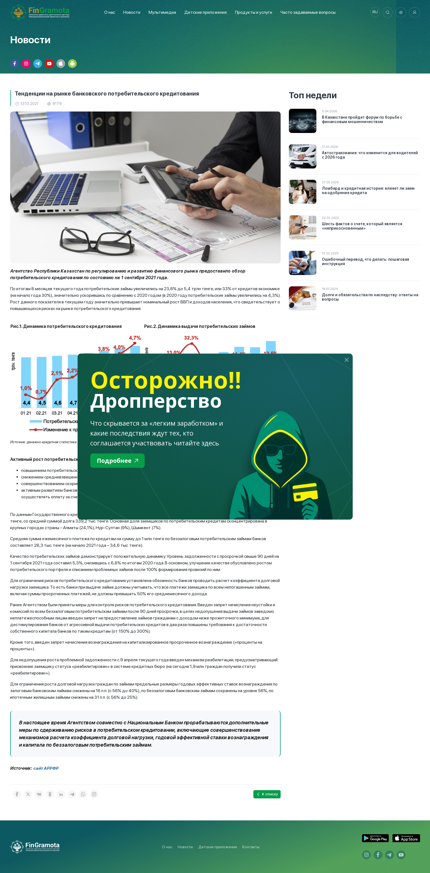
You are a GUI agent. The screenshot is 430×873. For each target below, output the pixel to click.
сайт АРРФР (46, 768)
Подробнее (119, 461)
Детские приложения (217, 847)
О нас (108, 12)
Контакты (250, 847)
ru (373, 12)
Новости (130, 12)
